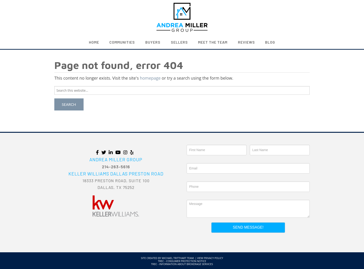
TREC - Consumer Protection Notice (182, 261)
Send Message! (248, 227)
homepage (150, 78)
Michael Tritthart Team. (178, 258)
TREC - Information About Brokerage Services (182, 264)
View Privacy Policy (210, 258)
